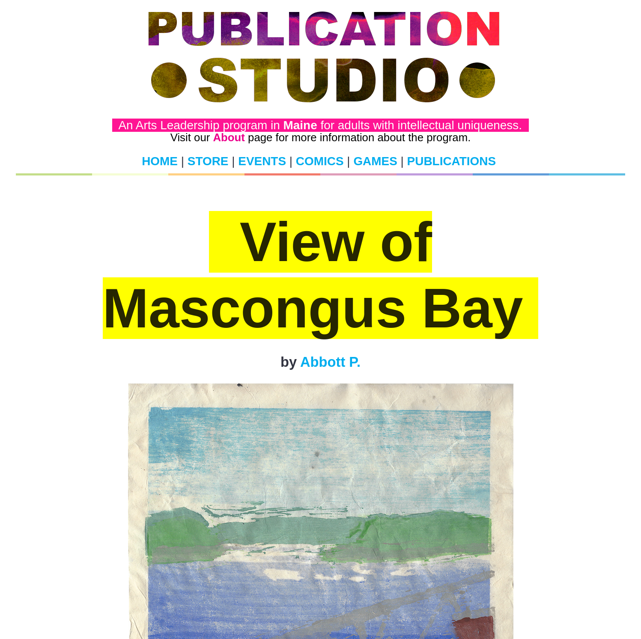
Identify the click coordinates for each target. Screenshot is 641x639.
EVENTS (262, 161)
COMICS (320, 161)
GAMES (375, 161)
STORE (208, 161)
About (228, 137)
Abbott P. (330, 362)
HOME (160, 161)
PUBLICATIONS (451, 161)
